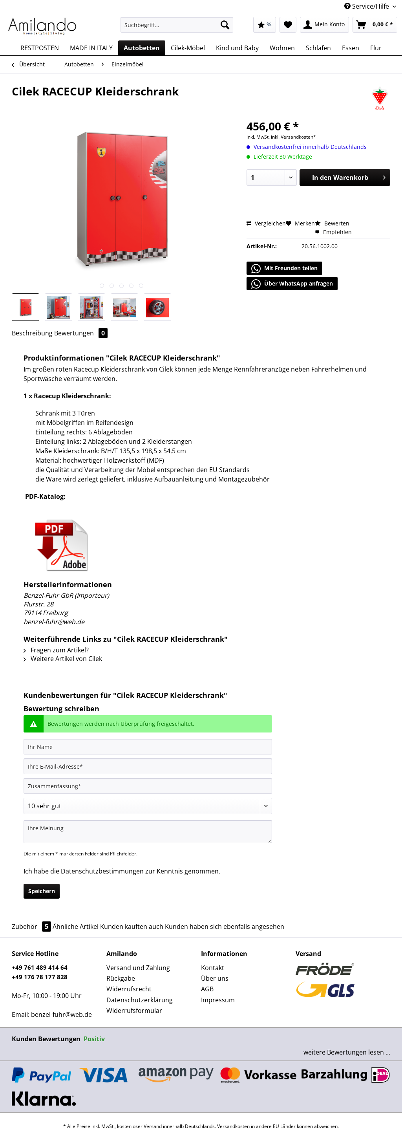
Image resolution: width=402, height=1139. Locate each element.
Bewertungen (81, 333)
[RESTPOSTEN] (39, 47)
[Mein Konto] (324, 25)
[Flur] (376, 47)
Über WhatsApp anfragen (292, 284)
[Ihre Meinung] (148, 831)
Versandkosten (233, 1126)
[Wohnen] (282, 47)
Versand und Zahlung (138, 967)
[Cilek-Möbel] (187, 47)
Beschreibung (32, 333)
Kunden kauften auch (131, 926)
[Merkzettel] (288, 25)
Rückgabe (120, 978)
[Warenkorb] (375, 25)
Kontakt (212, 967)
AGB (207, 989)
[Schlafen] (318, 47)
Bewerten (332, 223)
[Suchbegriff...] (177, 25)
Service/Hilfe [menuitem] (367, 6)
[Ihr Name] (148, 746)
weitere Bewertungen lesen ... (346, 1052)
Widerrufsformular (134, 1010)
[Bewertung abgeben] (148, 806)
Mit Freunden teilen (284, 268)
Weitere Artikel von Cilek (63, 658)
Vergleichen (266, 223)
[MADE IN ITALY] (91, 47)
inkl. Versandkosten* (293, 137)
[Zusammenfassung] (148, 786)
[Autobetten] (141, 47)
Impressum (218, 1000)
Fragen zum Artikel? (56, 650)
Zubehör (32, 926)
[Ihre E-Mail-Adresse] (148, 766)
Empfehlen (333, 232)
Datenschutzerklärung (139, 1000)
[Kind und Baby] (237, 47)
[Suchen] (225, 25)
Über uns (214, 978)
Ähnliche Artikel (76, 926)
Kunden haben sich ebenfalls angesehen (224, 926)
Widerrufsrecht (129, 989)
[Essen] (350, 47)
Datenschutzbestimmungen (102, 871)
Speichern (41, 891)
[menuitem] (177, 28)
